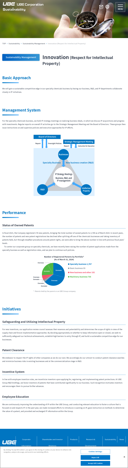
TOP (4, 43)
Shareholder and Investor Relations (52, 442)
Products (73, 439)
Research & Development (90, 442)
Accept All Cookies (95, 463)
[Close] (124, 456)
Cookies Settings (95, 451)
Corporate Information (26, 442)
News (121, 439)
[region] (64, 457)
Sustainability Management (34, 43)
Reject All (95, 457)
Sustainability (14, 43)
